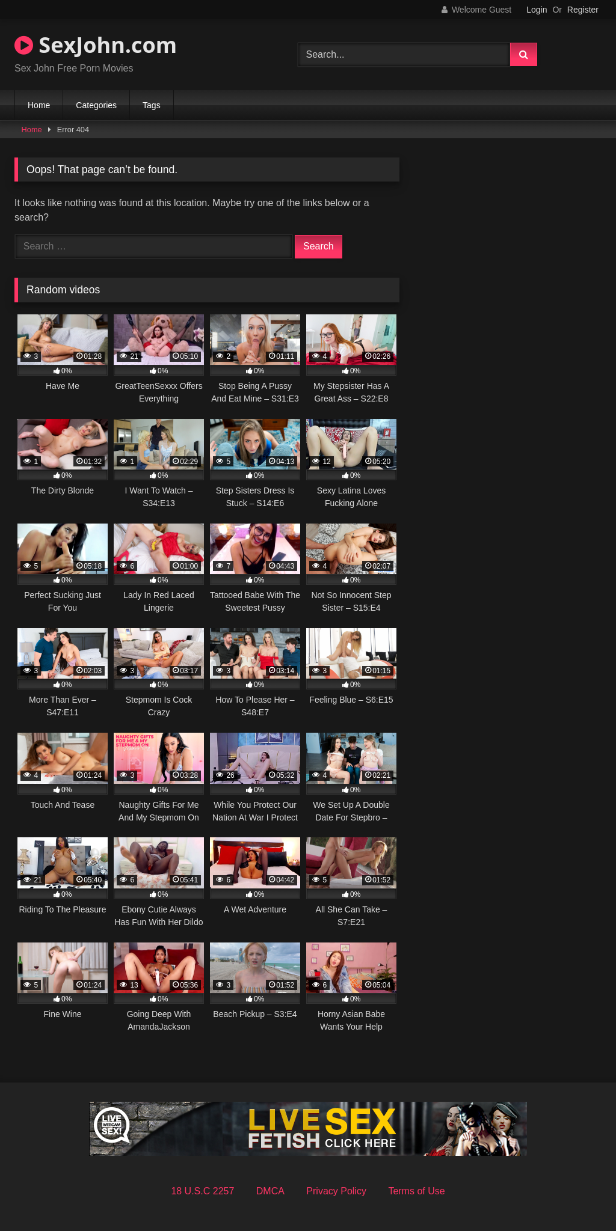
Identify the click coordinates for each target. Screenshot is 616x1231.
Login (536, 9)
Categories (96, 105)
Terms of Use (416, 1191)
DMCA (270, 1191)
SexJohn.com (95, 45)
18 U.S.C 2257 (202, 1191)
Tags (152, 105)
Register (583, 9)
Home (39, 105)
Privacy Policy (336, 1191)
